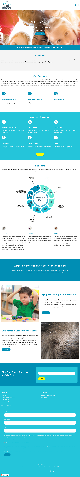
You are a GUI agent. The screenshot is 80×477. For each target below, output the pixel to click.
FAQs (65, 5)
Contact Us (70, 5)
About (39, 5)
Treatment (59, 5)
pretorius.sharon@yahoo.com (48, 395)
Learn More (40, 154)
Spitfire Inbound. (45, 471)
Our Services (45, 5)
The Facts (52, 5)
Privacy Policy (57, 466)
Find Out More (40, 33)
